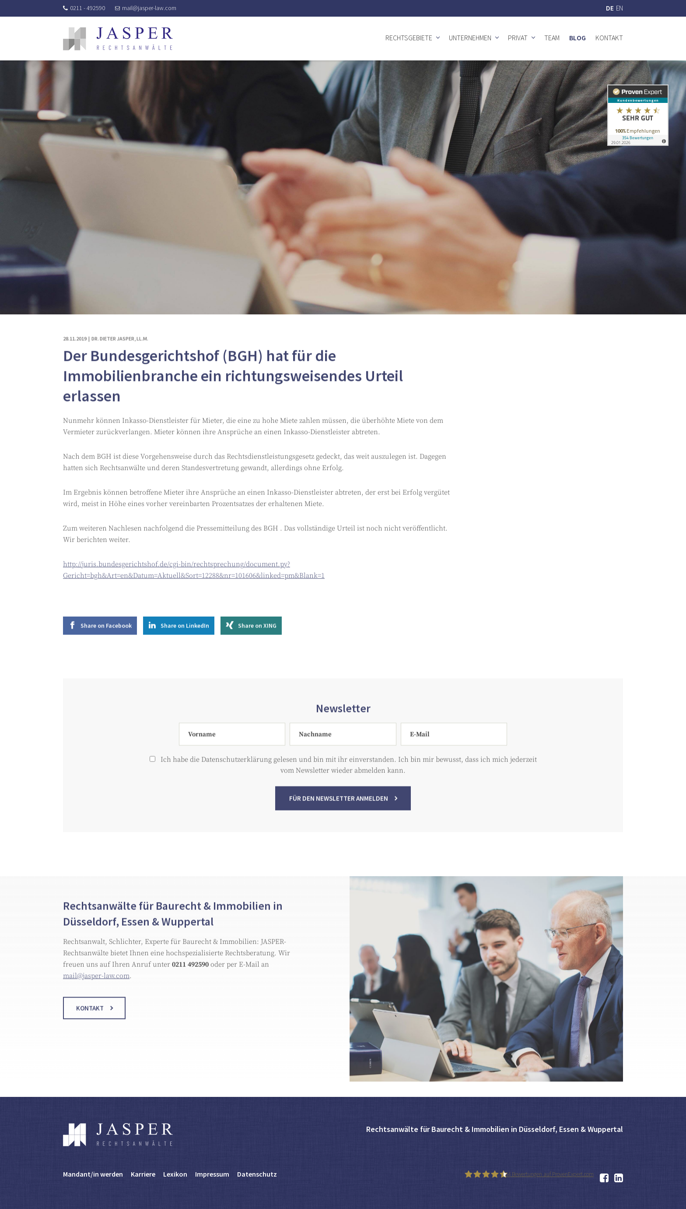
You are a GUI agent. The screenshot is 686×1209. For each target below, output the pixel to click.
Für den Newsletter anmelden (338, 805)
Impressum (212, 1174)
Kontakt (609, 37)
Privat (518, 37)
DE (610, 8)
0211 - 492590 (84, 8)
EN (619, 8)
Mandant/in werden (93, 1174)
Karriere (143, 1174)
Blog (577, 37)
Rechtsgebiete (408, 37)
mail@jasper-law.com (145, 8)
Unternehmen (470, 37)
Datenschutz (257, 1174)
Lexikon (175, 1174)
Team (552, 37)
